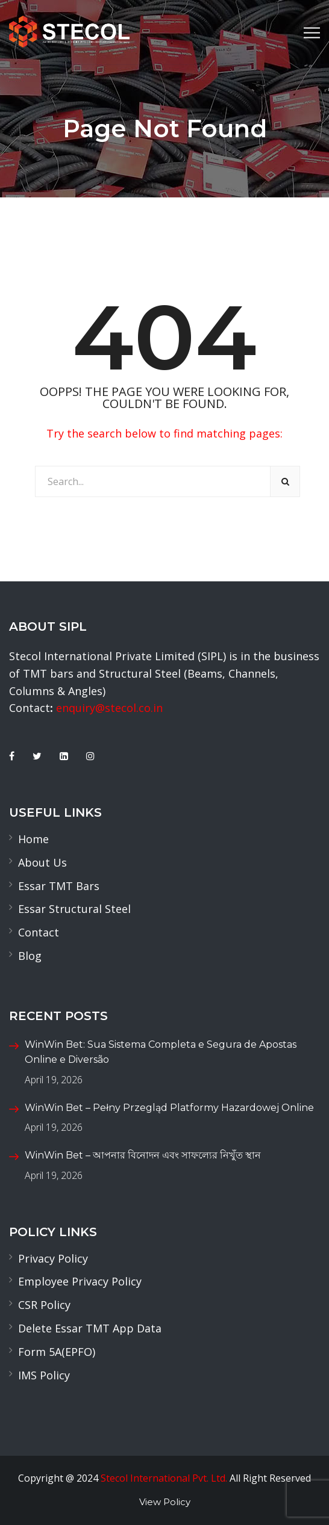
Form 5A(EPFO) (56, 1351)
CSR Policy (44, 1305)
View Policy (164, 1502)
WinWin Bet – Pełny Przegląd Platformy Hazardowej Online (169, 1107)
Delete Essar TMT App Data (89, 1328)
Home (33, 839)
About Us (42, 862)
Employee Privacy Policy (80, 1281)
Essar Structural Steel (74, 909)
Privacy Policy (53, 1258)
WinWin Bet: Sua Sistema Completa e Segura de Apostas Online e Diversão (160, 1052)
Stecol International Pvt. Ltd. (164, 1478)
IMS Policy (44, 1375)
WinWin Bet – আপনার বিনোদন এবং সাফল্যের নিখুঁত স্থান (143, 1155)
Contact (38, 932)
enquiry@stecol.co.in (109, 708)
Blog (30, 955)
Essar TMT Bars (58, 886)
